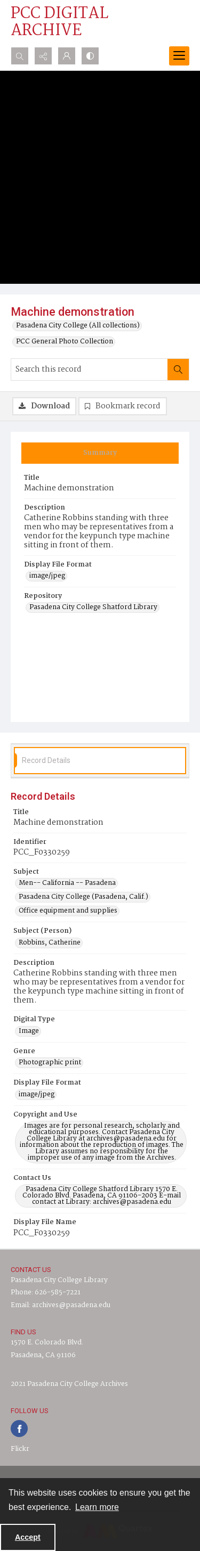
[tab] (100, 453)
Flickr (20, 1449)
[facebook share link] (19, 1428)
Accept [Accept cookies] (28, 1537)
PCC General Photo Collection (64, 342)
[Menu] (179, 55)
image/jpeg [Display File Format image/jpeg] (47, 576)
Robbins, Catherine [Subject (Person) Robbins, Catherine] (50, 943)
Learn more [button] (97, 1507)
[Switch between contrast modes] (90, 55)
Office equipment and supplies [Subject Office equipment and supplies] (68, 911)
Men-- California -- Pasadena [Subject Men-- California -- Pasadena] (67, 883)
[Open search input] (19, 55)
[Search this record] (89, 369)
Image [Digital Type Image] (29, 1031)
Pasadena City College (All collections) (78, 326)
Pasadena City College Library (59, 1280)
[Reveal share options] (43, 55)
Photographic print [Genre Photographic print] (50, 1062)
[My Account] (66, 55)
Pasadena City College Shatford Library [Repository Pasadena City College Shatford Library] (93, 607)
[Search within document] (178, 369)
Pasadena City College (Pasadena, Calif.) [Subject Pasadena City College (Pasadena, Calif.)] (83, 897)
